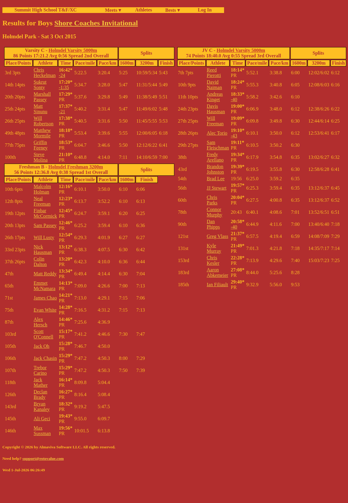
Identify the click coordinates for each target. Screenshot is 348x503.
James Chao (45, 297)
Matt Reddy (45, 273)
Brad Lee (216, 178)
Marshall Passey (42, 96)
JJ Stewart (216, 188)
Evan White (45, 309)
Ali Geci (42, 418)
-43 (234, 135)
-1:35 (64, 87)
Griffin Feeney (41, 145)
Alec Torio (217, 133)
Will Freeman (215, 121)
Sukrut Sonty (40, 84)
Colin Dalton (40, 261)
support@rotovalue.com (43, 458)
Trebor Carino (40, 370)
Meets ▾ (113, 10)
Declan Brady (40, 394)
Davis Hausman (216, 109)
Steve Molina (41, 157)
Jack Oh (41, 346)
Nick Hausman (43, 249)
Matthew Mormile (42, 133)
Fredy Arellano (215, 157)
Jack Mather (41, 382)
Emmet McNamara (44, 285)
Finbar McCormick (45, 213)
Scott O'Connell (43, 334)
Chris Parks (212, 200)
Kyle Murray (214, 248)
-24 (62, 75)
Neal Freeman (42, 201)
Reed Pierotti (214, 72)
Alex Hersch (40, 322)
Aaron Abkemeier (217, 272)
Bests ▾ (172, 10)
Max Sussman (42, 430)
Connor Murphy (215, 212)
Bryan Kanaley (42, 406)
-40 (234, 99)
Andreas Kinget (215, 96)
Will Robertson (44, 121)
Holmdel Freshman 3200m (75, 166)
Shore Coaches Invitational (96, 23)
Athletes (143, 9)
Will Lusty (44, 237)
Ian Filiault (217, 284)
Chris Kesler (213, 260)
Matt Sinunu (40, 109)
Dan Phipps (213, 224)
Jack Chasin (45, 358)
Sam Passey (45, 225)
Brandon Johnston (215, 169)
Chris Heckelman (45, 72)
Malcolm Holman (42, 189)
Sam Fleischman (218, 145)
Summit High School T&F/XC (45, 9)
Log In (203, 9)
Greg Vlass (217, 236)
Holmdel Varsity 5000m (73, 50)
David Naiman (214, 84)
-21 (62, 111)
